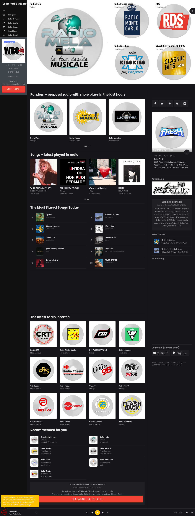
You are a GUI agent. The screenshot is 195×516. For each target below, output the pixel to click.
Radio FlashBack (125, 421)
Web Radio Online (15, 514)
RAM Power (64, 193)
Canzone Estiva (52, 260)
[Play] (97, 512)
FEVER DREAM (111, 260)
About (154, 362)
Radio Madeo (74, 138)
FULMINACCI (50, 229)
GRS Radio (34, 386)
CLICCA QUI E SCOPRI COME (87, 499)
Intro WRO (13, 511)
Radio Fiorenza (36, 421)
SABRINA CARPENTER (68, 191)
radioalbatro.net (105, 453)
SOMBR (107, 240)
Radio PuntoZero (106, 459)
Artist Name (13, 68)
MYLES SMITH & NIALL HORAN (114, 251)
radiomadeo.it (46, 453)
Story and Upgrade (178, 362)
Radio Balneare (95, 421)
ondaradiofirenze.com (48, 442)
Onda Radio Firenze (95, 193)
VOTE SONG (13, 89)
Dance (91, 353)
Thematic (159, 49)
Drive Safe (109, 248)
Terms (167, 362)
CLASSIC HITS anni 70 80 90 (170, 45)
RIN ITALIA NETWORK (98, 350)
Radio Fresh (45, 459)
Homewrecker (110, 237)
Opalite (49, 214)
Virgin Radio (36, 3)
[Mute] (187, 512)
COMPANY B (34, 191)
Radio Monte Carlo (123, 3)
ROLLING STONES (112, 214)
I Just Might (109, 226)
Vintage (33, 140)
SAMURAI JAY (50, 240)
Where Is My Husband (127, 188)
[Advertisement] (87, 292)
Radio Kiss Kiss (121, 45)
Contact (160, 362)
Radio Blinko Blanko (68, 350)
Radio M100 (124, 386)
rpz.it (101, 465)
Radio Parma (65, 421)
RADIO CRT (34, 350)
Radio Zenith (46, 471)
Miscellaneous (119, 7)
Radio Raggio (65, 386)
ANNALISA (49, 263)
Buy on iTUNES (9, 42)
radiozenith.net (46, 476)
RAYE (120, 191)
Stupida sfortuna (52, 226)
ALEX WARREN (109, 263)
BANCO (91, 191)
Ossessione (50, 237)
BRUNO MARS (109, 229)
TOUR (47, 251)
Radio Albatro (105, 448)
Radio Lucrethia (115, 138)
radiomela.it (104, 442)
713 (173, 156)
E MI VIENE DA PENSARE (99, 188)
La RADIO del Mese (163, 149)
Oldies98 (93, 386)
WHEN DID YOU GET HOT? (70, 188)
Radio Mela (34, 138)
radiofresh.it (45, 465)
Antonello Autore (178, 365)
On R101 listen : (168, 247)
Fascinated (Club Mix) (39, 188)
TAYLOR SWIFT (50, 217)
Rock (31, 7)
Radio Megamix (125, 350)
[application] (97, 512)
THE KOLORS (109, 217)
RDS (158, 3)
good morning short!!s (55, 248)
